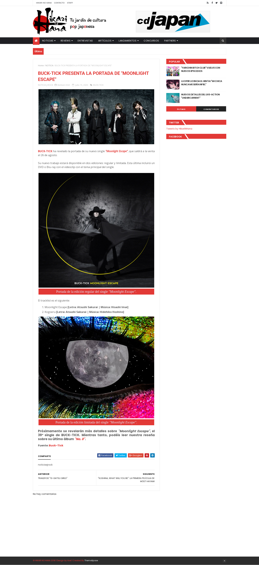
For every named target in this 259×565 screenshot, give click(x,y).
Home (41, 65)
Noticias (47, 40)
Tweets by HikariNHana (179, 128)
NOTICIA (49, 65)
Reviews (66, 40)
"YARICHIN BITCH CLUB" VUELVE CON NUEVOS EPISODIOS (200, 69)
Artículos (105, 40)
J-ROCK (49, 84)
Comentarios (211, 109)
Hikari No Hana (44, 3)
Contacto (59, 3)
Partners (170, 40)
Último (181, 109)
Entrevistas (85, 40)
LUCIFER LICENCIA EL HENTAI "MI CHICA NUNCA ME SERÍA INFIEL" (201, 82)
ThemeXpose (91, 560)
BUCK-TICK (98, 84)
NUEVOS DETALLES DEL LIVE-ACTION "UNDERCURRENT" (200, 96)
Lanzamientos (127, 40)
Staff (70, 3)
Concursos (151, 40)
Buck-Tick (56, 445)
